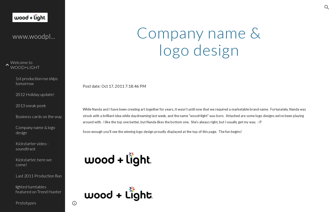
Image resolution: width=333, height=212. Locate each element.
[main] (199, 41)
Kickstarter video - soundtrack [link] (32, 146)
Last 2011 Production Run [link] (39, 175)
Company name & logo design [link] (35, 130)
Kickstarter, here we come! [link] (34, 162)
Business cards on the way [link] (39, 116)
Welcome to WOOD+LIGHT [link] (25, 65)
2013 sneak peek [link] (31, 105)
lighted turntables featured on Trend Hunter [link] (38, 189)
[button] (327, 7)
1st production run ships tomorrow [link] (37, 81)
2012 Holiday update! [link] (35, 94)
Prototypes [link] (26, 202)
